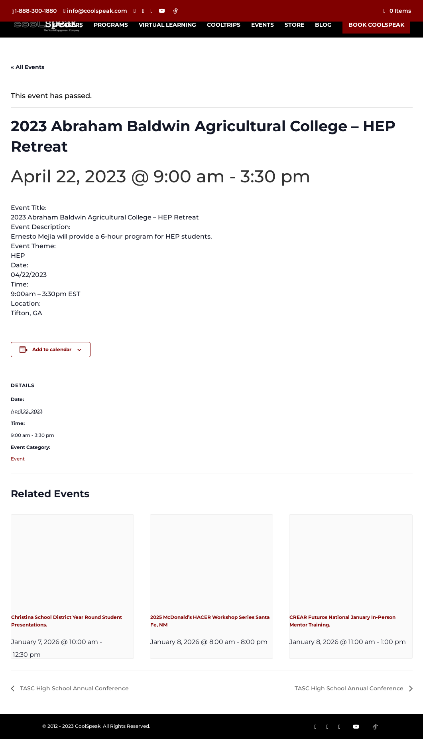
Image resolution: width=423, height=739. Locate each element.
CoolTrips (223, 25)
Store (294, 25)
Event (18, 459)
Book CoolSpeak (376, 24)
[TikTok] (175, 11)
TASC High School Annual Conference (73, 688)
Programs (111, 25)
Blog (323, 25)
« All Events (27, 67)
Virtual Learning (167, 25)
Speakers (67, 25)
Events (262, 25)
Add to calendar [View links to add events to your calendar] (51, 349)
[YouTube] (162, 11)
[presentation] (72, 561)
